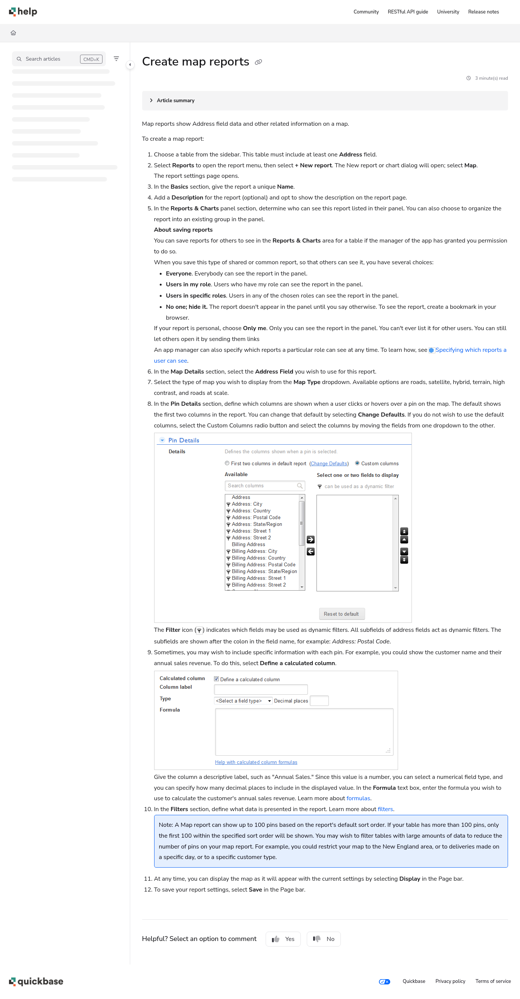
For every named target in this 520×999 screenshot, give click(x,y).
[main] (325, 503)
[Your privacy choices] (384, 982)
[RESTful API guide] (408, 12)
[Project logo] (23, 11)
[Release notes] (483, 12)
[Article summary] (325, 100)
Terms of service (493, 981)
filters (385, 809)
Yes (283, 939)
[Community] (366, 12)
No (323, 939)
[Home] (13, 33)
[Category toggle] (130, 64)
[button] (59, 58)
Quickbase (414, 981)
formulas (358, 798)
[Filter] (116, 58)
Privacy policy (450, 981)
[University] (448, 12)
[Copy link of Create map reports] (258, 62)
